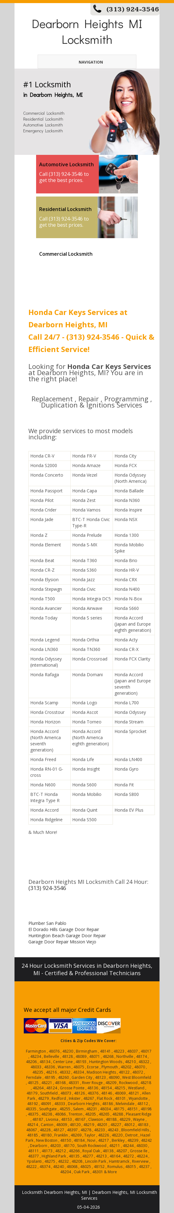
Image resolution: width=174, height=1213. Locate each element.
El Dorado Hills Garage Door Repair (63, 929)
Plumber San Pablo (47, 923)
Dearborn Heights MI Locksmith (87, 31)
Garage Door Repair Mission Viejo (62, 942)
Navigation (80, 62)
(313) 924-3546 (132, 9)
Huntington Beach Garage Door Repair (67, 935)
